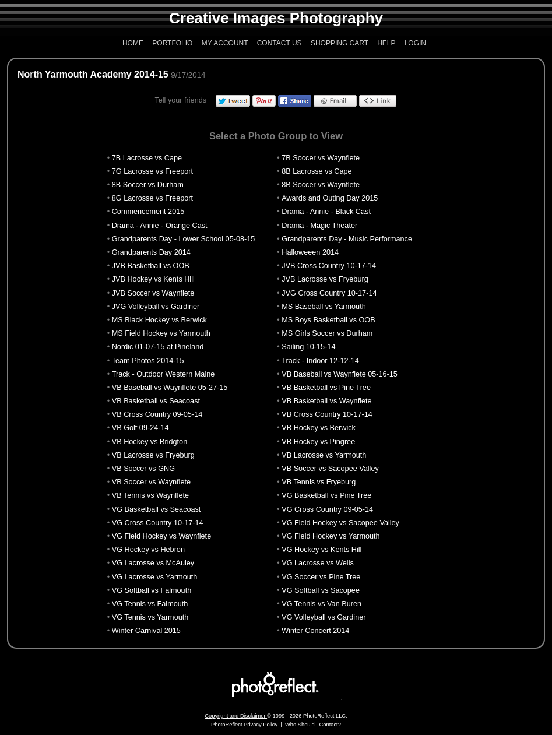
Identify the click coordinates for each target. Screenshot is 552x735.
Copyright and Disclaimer (236, 716)
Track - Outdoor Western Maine (163, 374)
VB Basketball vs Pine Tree (326, 388)
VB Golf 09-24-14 (140, 428)
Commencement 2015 (148, 212)
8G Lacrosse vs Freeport (152, 198)
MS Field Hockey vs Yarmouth (161, 333)
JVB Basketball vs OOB (150, 266)
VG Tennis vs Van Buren (321, 604)
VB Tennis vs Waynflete (150, 495)
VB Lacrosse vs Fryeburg (153, 455)
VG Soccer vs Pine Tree (321, 577)
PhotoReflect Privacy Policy (244, 724)
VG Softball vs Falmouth (151, 590)
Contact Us (279, 43)
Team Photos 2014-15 (148, 361)
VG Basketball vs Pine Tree (326, 495)
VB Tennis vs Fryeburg (319, 482)
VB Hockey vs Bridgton (149, 442)
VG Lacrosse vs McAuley (153, 563)
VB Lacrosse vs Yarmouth (324, 455)
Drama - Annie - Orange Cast (160, 225)
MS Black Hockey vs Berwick (159, 320)
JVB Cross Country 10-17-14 (329, 266)
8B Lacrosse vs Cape (316, 171)
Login (415, 43)
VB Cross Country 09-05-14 (157, 414)
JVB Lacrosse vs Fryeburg (325, 279)
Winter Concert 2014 (315, 631)
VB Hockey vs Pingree (318, 442)
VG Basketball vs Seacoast (156, 509)
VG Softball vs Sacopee (321, 590)
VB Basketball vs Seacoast (156, 401)
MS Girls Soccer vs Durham (327, 333)
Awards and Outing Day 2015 (330, 198)
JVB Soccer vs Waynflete (153, 293)
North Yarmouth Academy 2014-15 (92, 74)
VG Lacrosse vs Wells (318, 563)
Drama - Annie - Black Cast (326, 212)
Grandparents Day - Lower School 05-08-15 (183, 239)
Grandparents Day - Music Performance (347, 239)
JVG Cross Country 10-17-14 (329, 293)
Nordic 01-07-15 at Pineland (158, 347)
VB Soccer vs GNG (143, 469)
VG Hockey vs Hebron (148, 550)
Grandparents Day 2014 (151, 252)
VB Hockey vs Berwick (319, 428)
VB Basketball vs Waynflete (326, 401)
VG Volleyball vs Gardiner (323, 617)
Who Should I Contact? (313, 724)
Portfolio (172, 43)
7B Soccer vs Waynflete (321, 158)
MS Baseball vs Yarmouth (323, 307)
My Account (225, 43)
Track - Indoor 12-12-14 (320, 361)
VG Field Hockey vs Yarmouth (330, 536)
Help (386, 43)
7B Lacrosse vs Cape (147, 158)
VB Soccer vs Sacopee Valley (330, 469)
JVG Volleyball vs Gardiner (156, 307)
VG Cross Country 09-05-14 (327, 509)
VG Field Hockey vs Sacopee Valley (340, 523)
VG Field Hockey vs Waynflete (161, 536)
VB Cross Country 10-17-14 (327, 414)
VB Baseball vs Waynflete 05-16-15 (340, 374)
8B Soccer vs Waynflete (321, 185)
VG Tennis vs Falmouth (150, 604)
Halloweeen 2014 (310, 252)
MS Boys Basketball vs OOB (328, 320)
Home (132, 43)
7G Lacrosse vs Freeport (152, 171)
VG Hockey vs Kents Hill (321, 550)
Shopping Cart (339, 43)
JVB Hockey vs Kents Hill (153, 279)
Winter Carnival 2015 (146, 631)
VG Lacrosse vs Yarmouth (155, 577)
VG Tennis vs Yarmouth (150, 617)
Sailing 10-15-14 (308, 347)
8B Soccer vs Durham (148, 185)
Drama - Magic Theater (319, 225)
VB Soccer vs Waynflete (151, 482)
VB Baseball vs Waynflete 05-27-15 (170, 388)
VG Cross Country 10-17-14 (157, 523)
